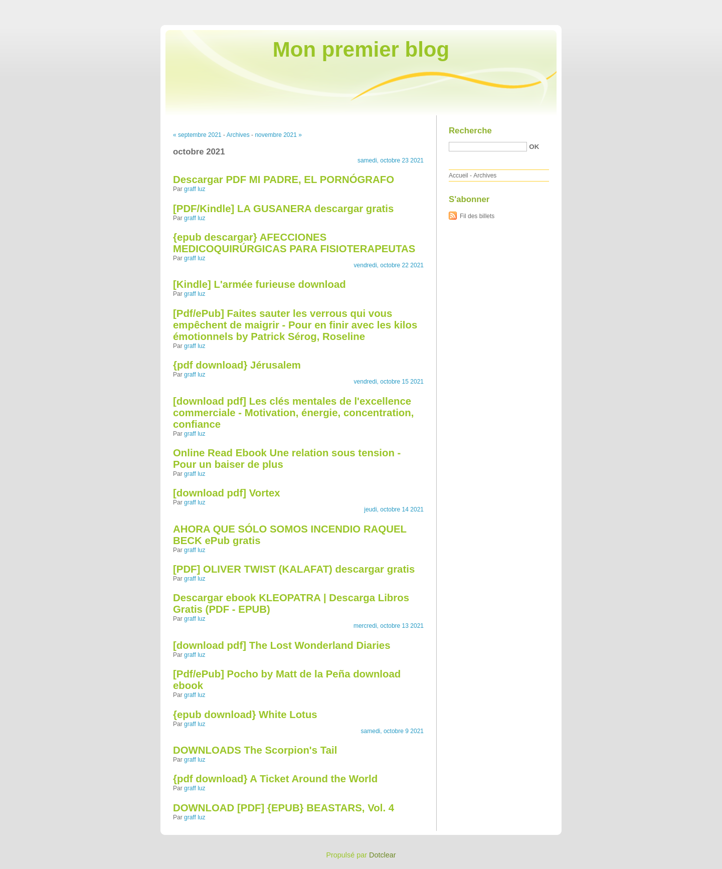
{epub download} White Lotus (245, 714)
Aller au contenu (599, 7)
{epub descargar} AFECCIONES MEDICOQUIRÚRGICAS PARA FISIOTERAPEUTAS (294, 243)
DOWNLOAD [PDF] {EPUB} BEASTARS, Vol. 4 (283, 807)
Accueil (458, 175)
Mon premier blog (361, 49)
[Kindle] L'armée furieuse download (259, 284)
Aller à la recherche (692, 7)
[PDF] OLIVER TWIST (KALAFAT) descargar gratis (294, 569)
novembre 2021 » (278, 134)
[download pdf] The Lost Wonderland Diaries (282, 645)
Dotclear (382, 855)
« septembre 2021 (197, 134)
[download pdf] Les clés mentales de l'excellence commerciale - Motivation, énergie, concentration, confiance (293, 413)
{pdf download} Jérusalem (237, 365)
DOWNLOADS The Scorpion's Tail (255, 750)
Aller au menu (643, 7)
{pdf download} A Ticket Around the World (275, 778)
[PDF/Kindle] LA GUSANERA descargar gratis (283, 208)
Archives (238, 134)
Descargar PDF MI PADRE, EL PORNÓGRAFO (283, 179)
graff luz (194, 189)
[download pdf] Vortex (226, 492)
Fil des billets (477, 216)
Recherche (470, 130)
